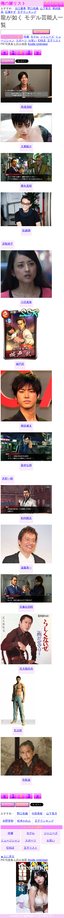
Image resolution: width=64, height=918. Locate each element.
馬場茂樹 (26, 106)
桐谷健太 (26, 425)
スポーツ (21, 40)
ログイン (60, 3)
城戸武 (20, 363)
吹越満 (26, 230)
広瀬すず (10, 12)
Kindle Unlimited (38, 44)
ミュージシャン (10, 840)
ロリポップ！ (46, 915)
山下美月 (45, 8)
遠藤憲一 (26, 567)
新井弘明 (26, 465)
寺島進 (26, 779)
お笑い (32, 40)
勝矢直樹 (26, 185)
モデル (35, 36)
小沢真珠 (26, 302)
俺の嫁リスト (13, 3)
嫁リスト (46, 3)
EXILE (42, 40)
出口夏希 (20, 8)
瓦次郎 (18, 730)
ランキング (53, 3)
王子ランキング (27, 12)
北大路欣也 (26, 668)
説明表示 (22, 804)
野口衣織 (32, 8)
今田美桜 (37, 813)
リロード (8, 61)
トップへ (8, 804)
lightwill (28, 915)
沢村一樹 (7, 478)
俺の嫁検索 (41, 31)
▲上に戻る (7, 856)
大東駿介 (26, 146)
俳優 (26, 36)
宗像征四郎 (26, 606)
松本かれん (24, 820)
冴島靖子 (7, 243)
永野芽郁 (8, 820)
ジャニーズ (47, 36)
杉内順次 (26, 518)
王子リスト (54, 40)
